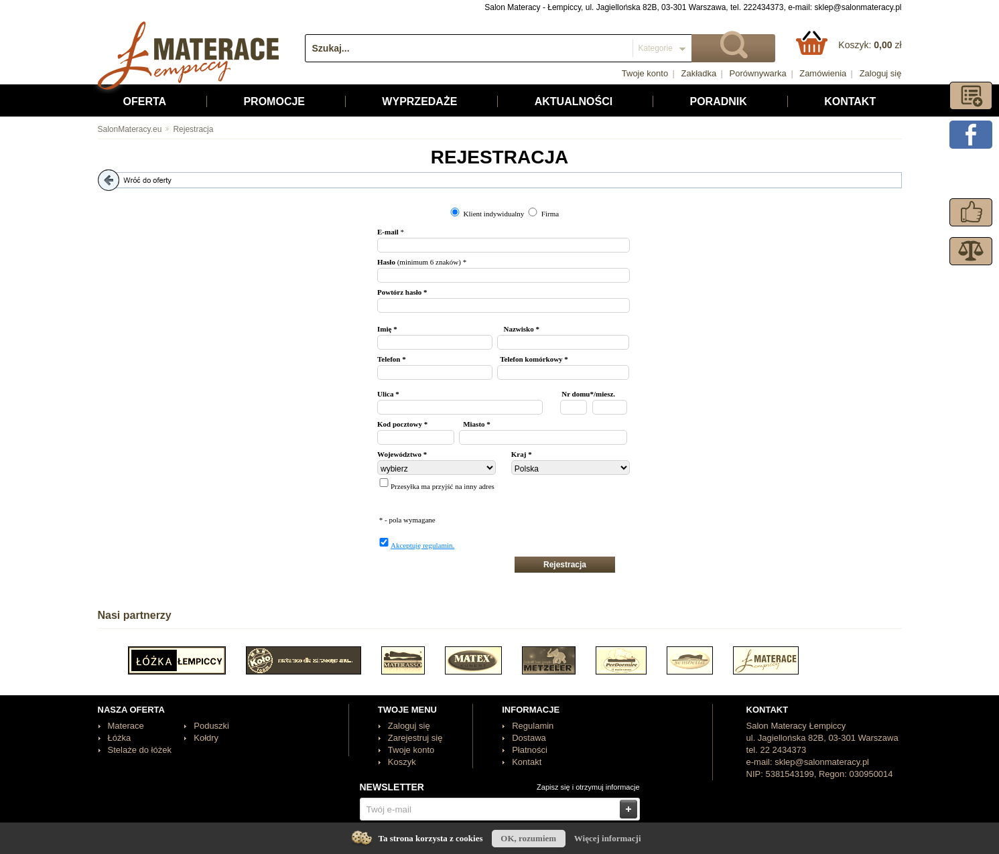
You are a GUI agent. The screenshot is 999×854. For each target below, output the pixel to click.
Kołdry (206, 738)
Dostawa (529, 738)
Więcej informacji (607, 838)
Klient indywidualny (494, 214)
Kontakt (850, 101)
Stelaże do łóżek (140, 750)
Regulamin (532, 726)
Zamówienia (822, 73)
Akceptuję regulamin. (422, 545)
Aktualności (573, 101)
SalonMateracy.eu (130, 129)
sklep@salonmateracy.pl (857, 7)
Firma (550, 214)
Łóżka (119, 738)
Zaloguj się (881, 73)
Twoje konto (645, 73)
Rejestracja (188, 129)
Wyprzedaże (419, 101)
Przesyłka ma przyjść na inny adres (442, 486)
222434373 (763, 7)
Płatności (529, 750)
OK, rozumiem (528, 838)
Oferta (145, 101)
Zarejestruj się (415, 738)
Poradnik (717, 101)
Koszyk (402, 762)
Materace (126, 726)
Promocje (274, 101)
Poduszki (211, 726)
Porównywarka (758, 73)
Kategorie (656, 48)
